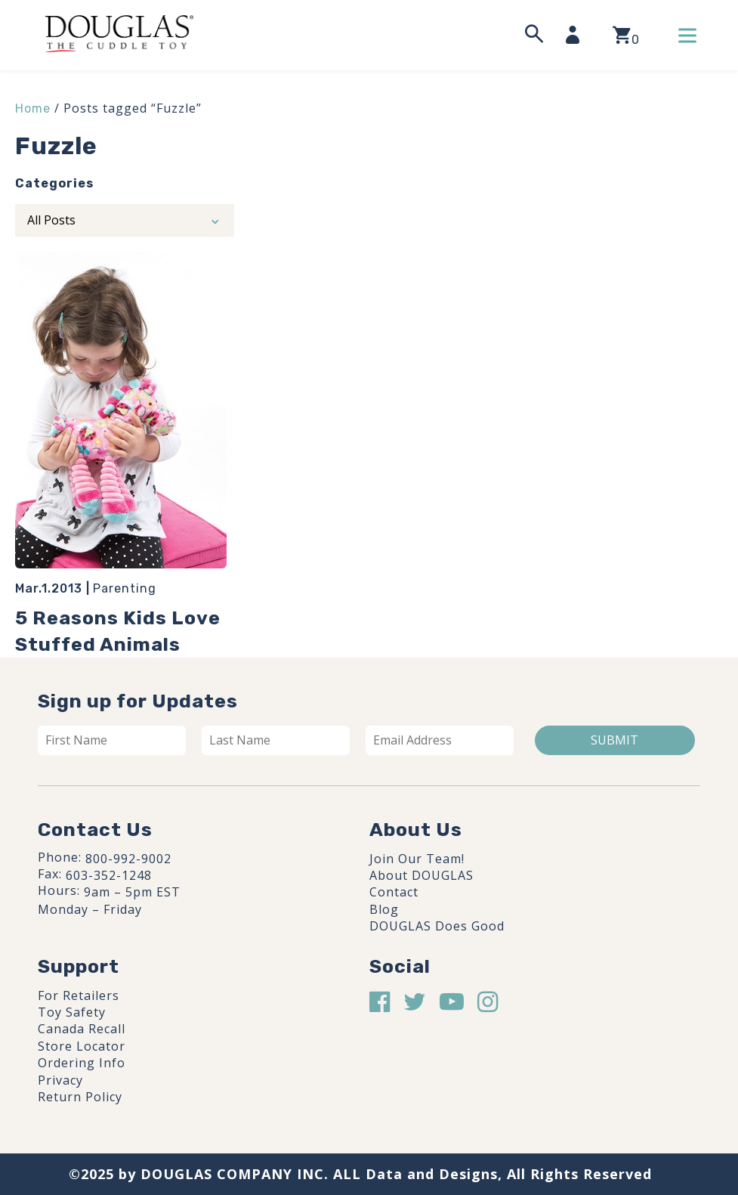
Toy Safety (72, 1012)
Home (33, 108)
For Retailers (78, 995)
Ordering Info (81, 1062)
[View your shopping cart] (626, 35)
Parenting (124, 588)
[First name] (112, 740)
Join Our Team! (417, 858)
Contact (393, 892)
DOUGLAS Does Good (437, 926)
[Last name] (276, 740)
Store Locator (81, 1046)
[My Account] (577, 34)
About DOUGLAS (421, 875)
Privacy (60, 1080)
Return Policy (80, 1096)
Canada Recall (81, 1028)
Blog (384, 909)
